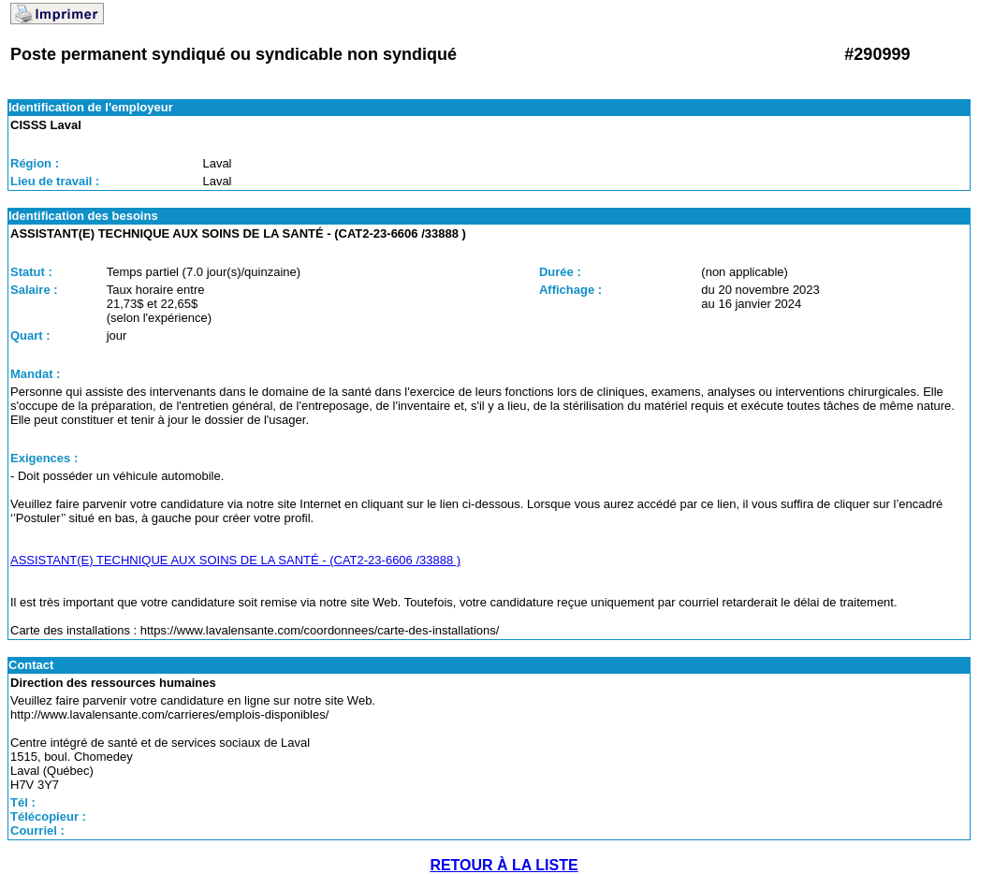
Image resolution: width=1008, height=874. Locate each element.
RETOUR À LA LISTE (503, 865)
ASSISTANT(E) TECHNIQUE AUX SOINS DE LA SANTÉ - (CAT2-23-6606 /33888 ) (235, 560)
